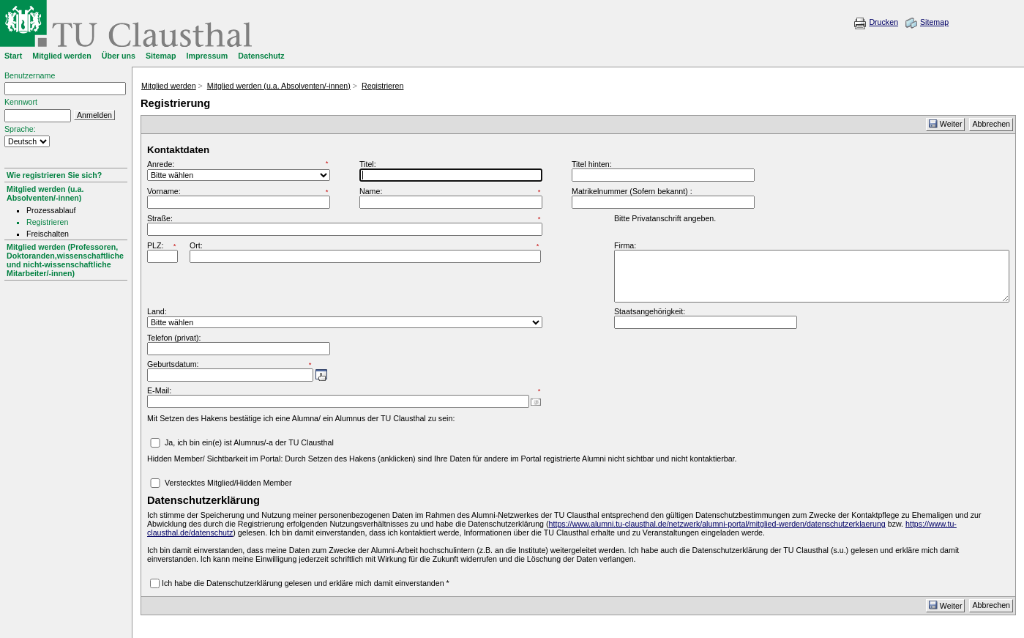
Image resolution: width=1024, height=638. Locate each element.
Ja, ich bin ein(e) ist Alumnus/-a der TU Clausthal (249, 442)
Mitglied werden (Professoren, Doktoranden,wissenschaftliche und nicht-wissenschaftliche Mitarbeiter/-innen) (65, 260)
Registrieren (382, 85)
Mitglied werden (168, 85)
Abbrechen (991, 123)
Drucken (883, 22)
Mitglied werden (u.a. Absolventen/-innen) (45, 193)
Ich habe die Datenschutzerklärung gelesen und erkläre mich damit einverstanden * (305, 583)
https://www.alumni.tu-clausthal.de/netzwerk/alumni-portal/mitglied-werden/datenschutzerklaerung (717, 523)
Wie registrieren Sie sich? (54, 175)
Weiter (946, 123)
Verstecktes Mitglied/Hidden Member (228, 482)
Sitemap (934, 22)
